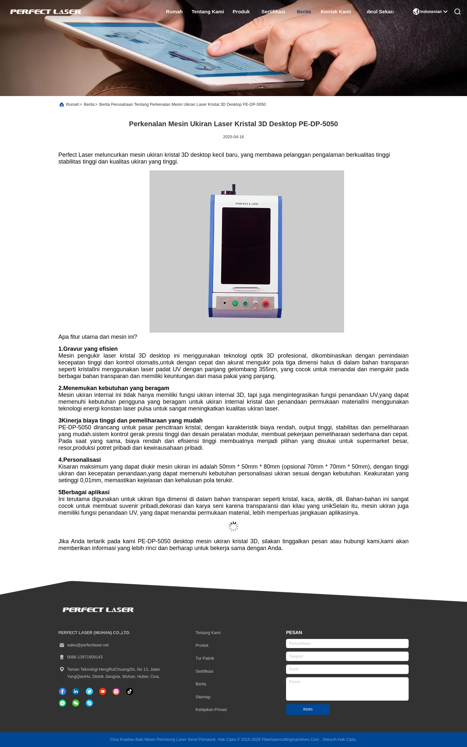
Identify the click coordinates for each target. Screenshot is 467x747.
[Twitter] (89, 691)
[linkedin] (76, 691)
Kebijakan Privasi (211, 709)
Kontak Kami (336, 11)
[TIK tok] (103, 691)
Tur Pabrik (205, 658)
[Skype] (89, 703)
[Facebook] (62, 691)
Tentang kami (208, 11)
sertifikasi (273, 11)
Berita (304, 11)
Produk (241, 11)
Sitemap (203, 697)
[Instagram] (116, 691)
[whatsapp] (62, 703)
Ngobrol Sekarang (380, 11)
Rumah (174, 11)
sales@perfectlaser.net (83, 645)
